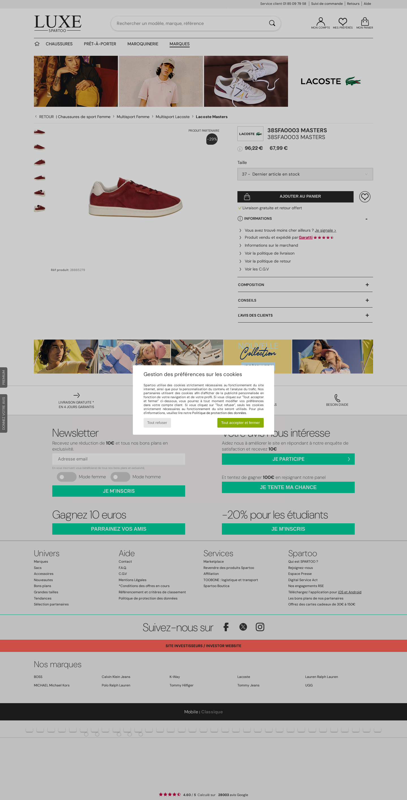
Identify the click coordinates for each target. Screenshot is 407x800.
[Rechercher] (272, 23)
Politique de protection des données (219, 413)
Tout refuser (157, 423)
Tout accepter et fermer (240, 423)
